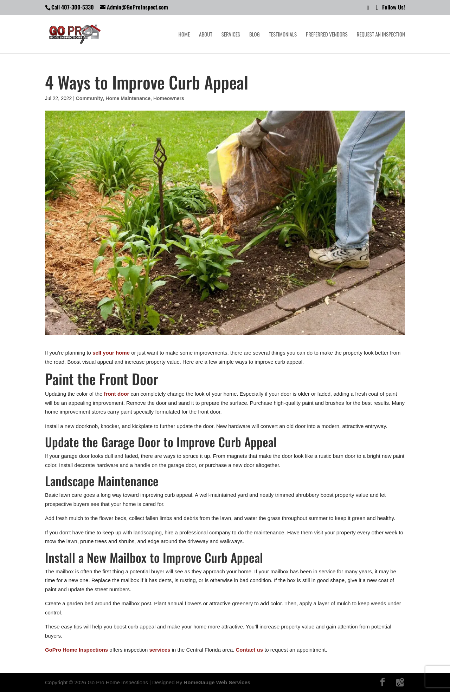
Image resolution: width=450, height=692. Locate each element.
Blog (254, 35)
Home (184, 35)
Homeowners (168, 98)
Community (89, 98)
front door (116, 394)
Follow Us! (390, 7)
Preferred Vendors (327, 35)
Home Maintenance (128, 98)
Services (230, 35)
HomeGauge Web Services (217, 682)
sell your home (111, 353)
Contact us (249, 650)
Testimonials (283, 35)
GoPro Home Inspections (76, 650)
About (205, 35)
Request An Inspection (381, 35)
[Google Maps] (400, 682)
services (160, 650)
